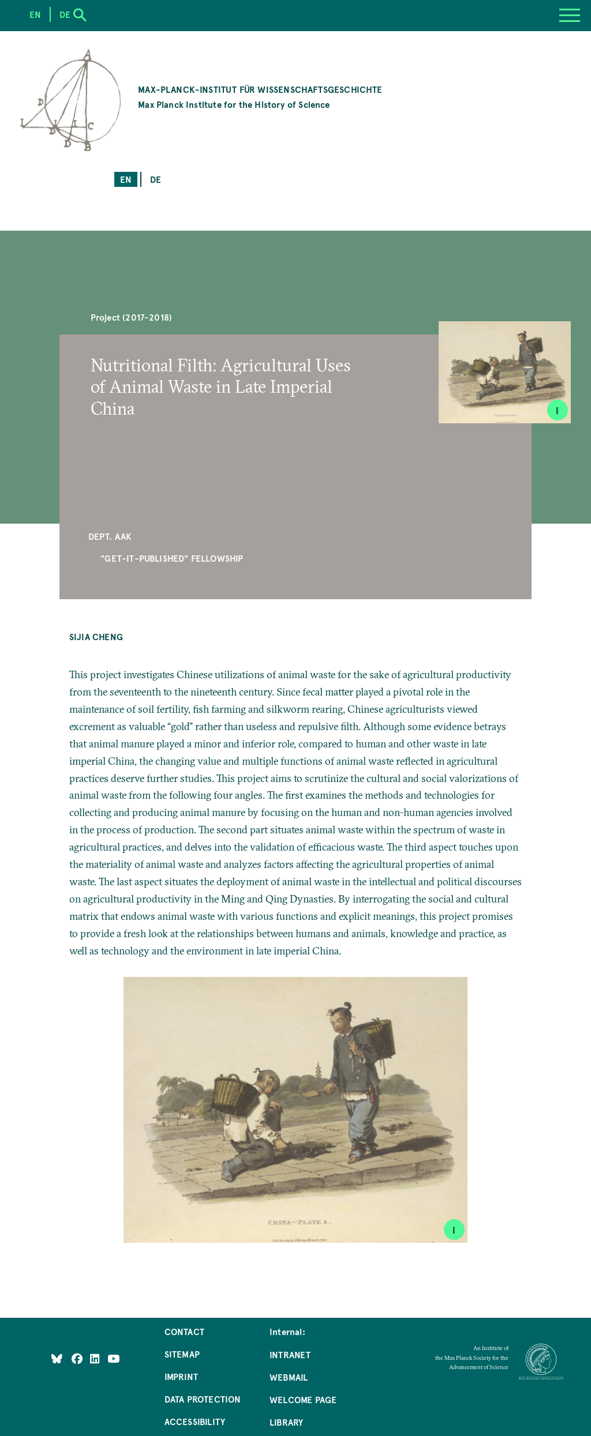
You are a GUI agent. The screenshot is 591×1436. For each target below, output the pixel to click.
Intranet (290, 1354)
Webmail (289, 1377)
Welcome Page (303, 1399)
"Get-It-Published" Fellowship (171, 558)
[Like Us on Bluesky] (56, 1358)
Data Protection (202, 1399)
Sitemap (182, 1354)
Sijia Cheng (96, 636)
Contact (184, 1331)
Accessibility (194, 1421)
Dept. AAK (110, 536)
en (126, 179)
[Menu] (569, 15)
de (155, 179)
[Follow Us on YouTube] (113, 1358)
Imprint (181, 1376)
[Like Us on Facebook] (78, 1358)
